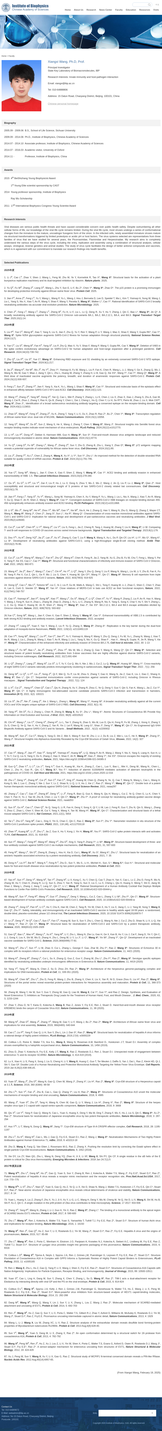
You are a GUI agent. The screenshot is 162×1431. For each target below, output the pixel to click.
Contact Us (7, 1407)
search (149, 5)
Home (4, 56)
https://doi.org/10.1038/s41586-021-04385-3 (82, 759)
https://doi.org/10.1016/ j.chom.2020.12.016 (90, 773)
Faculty (12, 56)
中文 (157, 5)
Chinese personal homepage (63, 103)
